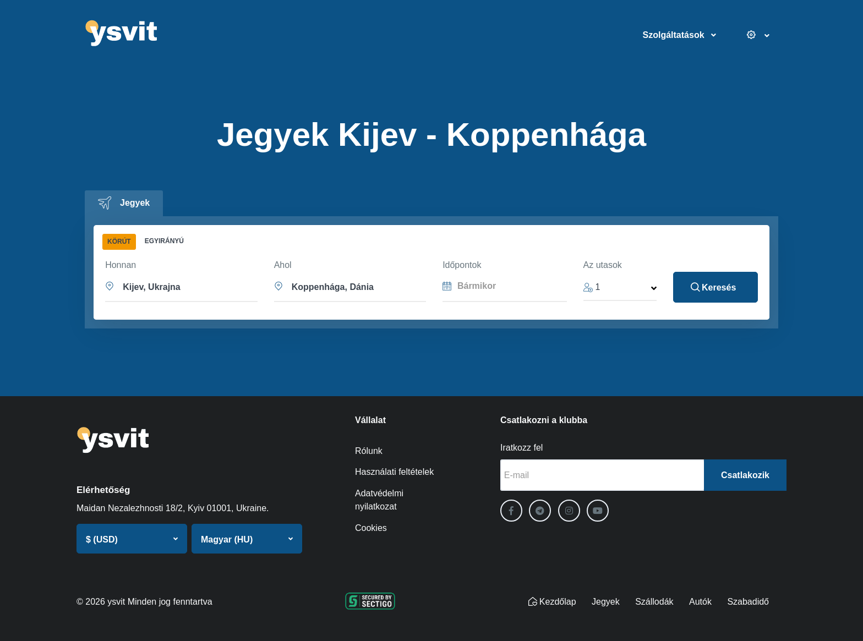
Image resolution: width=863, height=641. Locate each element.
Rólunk (369, 451)
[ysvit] (154, 35)
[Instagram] (569, 511)
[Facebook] (511, 511)
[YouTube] (598, 511)
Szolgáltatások (673, 35)
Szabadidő (748, 601)
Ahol (283, 265)
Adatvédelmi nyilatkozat (379, 500)
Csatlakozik (745, 475)
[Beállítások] (751, 35)
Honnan (120, 265)
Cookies (371, 528)
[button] (181, 286)
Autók (700, 601)
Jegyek (606, 601)
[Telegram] (540, 511)
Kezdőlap (552, 601)
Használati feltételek (394, 471)
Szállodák (654, 601)
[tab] (124, 203)
